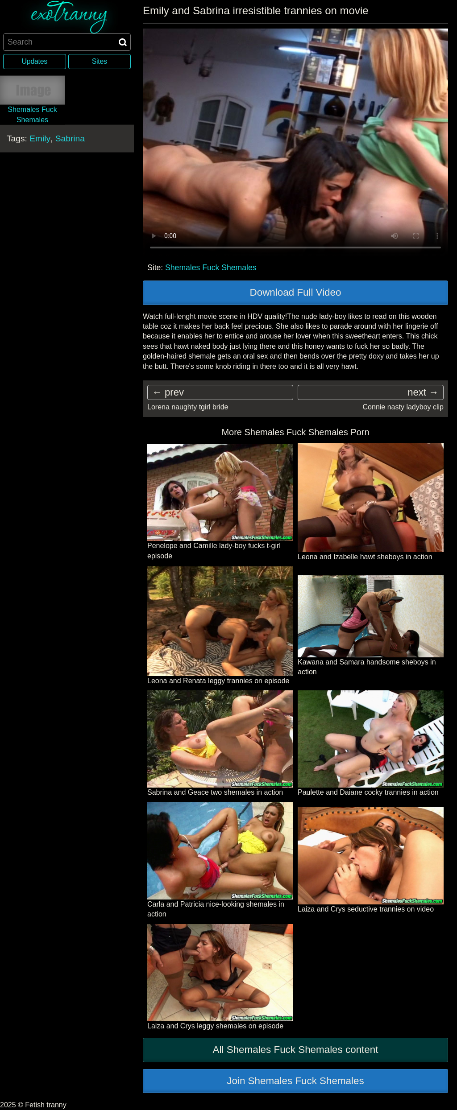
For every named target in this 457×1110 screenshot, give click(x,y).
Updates (34, 61)
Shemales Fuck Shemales (210, 267)
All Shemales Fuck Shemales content (295, 1049)
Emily (39, 138)
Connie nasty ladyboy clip (403, 407)
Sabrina (70, 138)
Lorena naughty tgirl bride (187, 407)
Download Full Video (295, 292)
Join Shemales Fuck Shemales (295, 1080)
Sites (99, 61)
